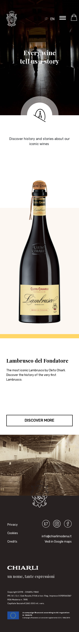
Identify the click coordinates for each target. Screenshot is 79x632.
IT (46, 19)
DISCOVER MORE (39, 420)
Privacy (10, 524)
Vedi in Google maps (58, 541)
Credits (10, 541)
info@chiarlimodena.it (57, 536)
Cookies (10, 533)
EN (52, 19)
